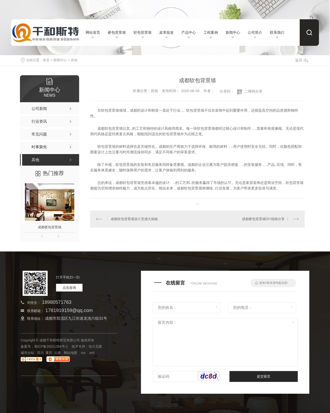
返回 (301, 60)
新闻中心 (60, 60)
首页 (46, 60)
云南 (57, 353)
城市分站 (27, 353)
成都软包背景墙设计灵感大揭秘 (134, 219)
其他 (74, 60)
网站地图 (70, 353)
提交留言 (263, 376)
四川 (40, 353)
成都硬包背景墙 (49, 227)
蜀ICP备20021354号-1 (51, 346)
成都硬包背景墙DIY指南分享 (263, 219)
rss (83, 353)
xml (92, 353)
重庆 (48, 353)
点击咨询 (69, 288)
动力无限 (95, 346)
